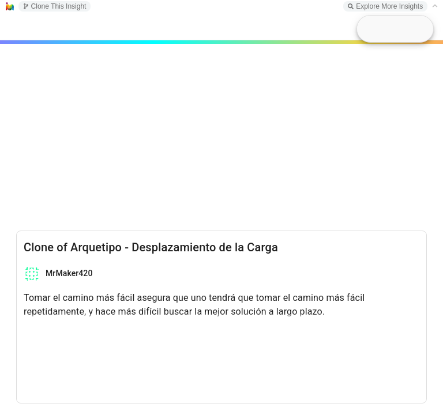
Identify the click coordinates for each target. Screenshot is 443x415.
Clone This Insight (55, 6)
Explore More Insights (385, 6)
